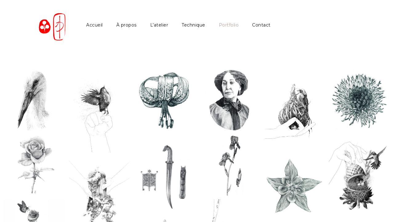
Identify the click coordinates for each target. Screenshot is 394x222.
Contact (261, 25)
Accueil (94, 25)
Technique (193, 25)
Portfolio (229, 25)
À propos (126, 25)
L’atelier (159, 25)
